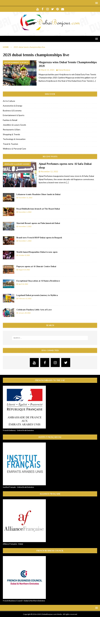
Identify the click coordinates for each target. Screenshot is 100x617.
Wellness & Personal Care (14, 148)
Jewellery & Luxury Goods (14, 125)
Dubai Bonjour (64, 70)
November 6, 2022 (24, 212)
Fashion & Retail (10, 120)
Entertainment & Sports (13, 115)
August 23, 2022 (24, 270)
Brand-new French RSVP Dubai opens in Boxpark (39, 237)
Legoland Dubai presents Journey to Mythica (37, 295)
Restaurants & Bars (11, 129)
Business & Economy (12, 110)
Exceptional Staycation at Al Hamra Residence (38, 281)
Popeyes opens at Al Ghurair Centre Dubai (36, 266)
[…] (94, 81)
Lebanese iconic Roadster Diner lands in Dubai (38, 194)
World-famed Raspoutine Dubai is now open (36, 252)
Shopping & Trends (11, 134)
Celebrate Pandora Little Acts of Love (34, 309)
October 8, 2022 (24, 255)
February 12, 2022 (24, 298)
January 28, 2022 (24, 313)
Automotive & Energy (12, 105)
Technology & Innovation (14, 139)
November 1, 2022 (24, 241)
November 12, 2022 (49, 171)
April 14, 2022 (23, 284)
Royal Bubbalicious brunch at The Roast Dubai (38, 209)
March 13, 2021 (47, 70)
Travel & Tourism (10, 144)
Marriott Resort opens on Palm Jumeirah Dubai (38, 223)
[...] (67, 182)
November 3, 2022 (24, 226)
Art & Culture (9, 101)
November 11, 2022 (25, 197)
